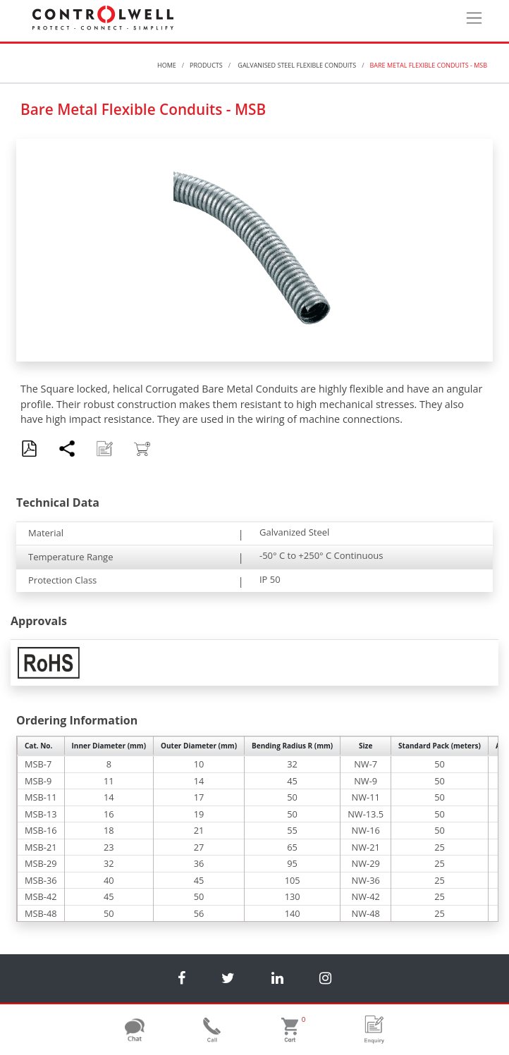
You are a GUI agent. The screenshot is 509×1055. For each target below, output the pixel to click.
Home (166, 65)
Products (206, 65)
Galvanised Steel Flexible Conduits (296, 65)
